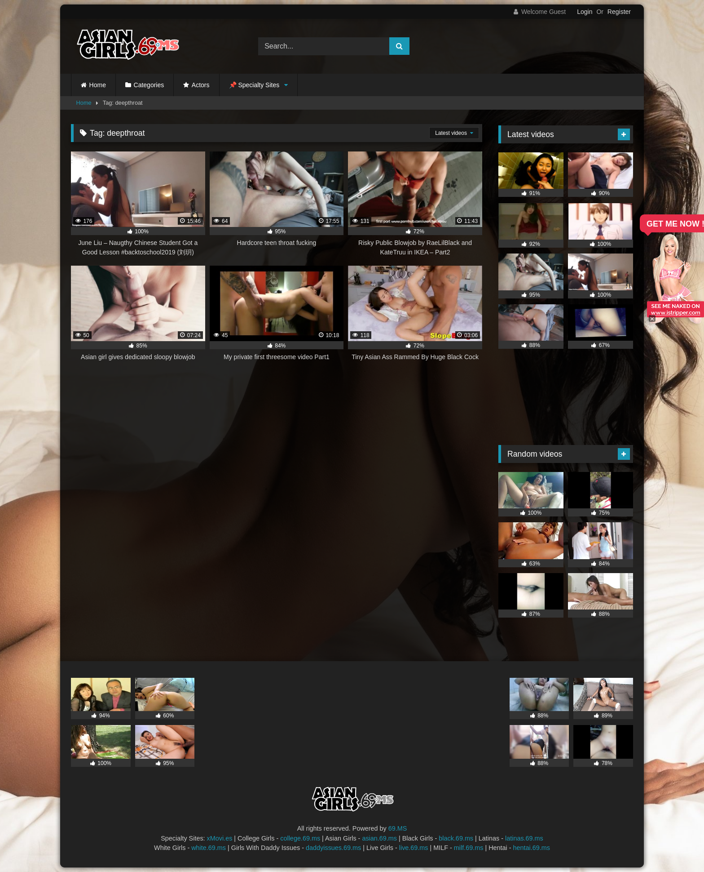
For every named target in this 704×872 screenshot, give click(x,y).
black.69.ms (456, 838)
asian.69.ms (379, 838)
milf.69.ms (469, 847)
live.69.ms (413, 847)
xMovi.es (220, 838)
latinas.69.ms (524, 838)
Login (584, 11)
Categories (149, 85)
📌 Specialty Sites (254, 85)
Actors (201, 85)
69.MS (397, 828)
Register (619, 11)
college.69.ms (300, 838)
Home (97, 85)
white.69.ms (208, 847)
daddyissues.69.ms (333, 847)
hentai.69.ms (531, 847)
